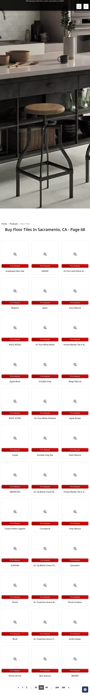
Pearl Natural (75, 455)
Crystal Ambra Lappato (15, 528)
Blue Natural (45, 675)
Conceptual (45, 528)
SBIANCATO (15, 491)
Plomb (15, 602)
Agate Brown (75, 418)
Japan (44, 308)
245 (63, 687)
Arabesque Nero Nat (15, 271)
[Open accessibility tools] (85, 689)
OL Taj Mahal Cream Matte (45, 491)
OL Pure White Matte (44, 344)
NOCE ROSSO (15, 344)
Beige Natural (75, 381)
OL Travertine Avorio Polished (45, 639)
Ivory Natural (75, 308)
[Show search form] (78, 37)
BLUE (15, 639)
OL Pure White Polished (45, 418)
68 (41, 687)
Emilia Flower (75, 639)
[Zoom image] (15, 254)
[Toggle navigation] (86, 37)
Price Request (15, 266)
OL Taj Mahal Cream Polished (45, 565)
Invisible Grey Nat (45, 455)
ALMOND (15, 565)
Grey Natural (75, 528)
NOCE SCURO (15, 418)
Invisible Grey (45, 381)
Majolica (15, 308)
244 (57, 687)
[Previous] (18, 687)
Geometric (75, 565)
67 (36, 687)
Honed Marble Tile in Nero (75, 344)
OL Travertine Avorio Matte (45, 602)
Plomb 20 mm (15, 675)
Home (4, 223)
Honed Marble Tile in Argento (75, 491)
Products (14, 223)
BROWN (75, 675)
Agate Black (15, 381)
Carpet (15, 455)
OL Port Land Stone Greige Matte (75, 271)
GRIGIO (45, 271)
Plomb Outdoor (75, 602)
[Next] (69, 687)
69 (46, 687)
